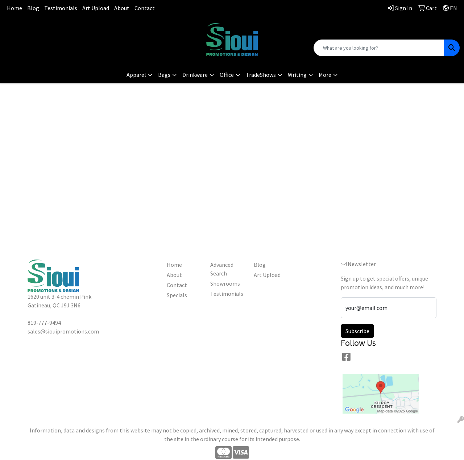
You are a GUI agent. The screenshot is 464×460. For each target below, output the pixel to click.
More (325, 74)
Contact (144, 8)
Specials (177, 295)
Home (14, 8)
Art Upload (95, 8)
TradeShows (261, 74)
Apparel (136, 74)
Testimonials (60, 8)
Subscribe (357, 331)
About (121, 8)
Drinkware (195, 74)
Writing (297, 74)
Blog (33, 8)
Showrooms (225, 283)
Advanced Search (221, 269)
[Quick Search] (379, 48)
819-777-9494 (77, 27)
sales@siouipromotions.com (77, 36)
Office (227, 74)
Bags (164, 74)
